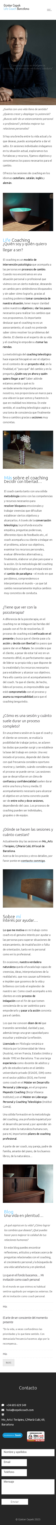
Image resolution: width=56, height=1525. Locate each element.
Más (5, 1306)
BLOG (8, 1362)
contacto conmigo (33, 860)
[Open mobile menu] (50, 10)
